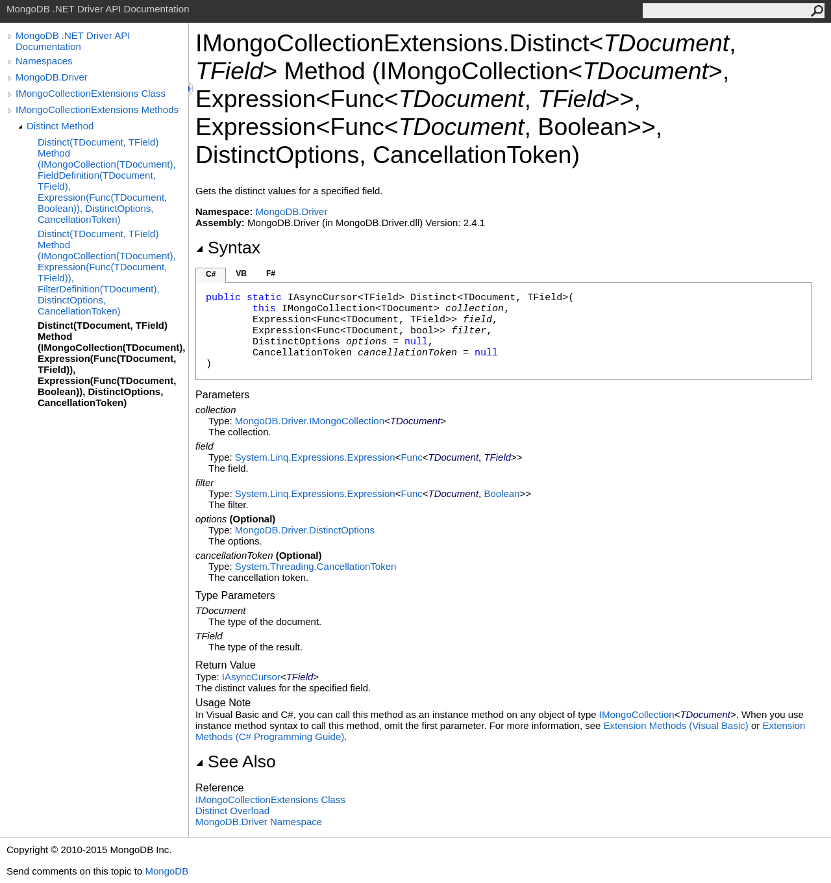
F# (270, 273)
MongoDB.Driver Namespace (258, 821)
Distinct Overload (232, 810)
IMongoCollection (637, 714)
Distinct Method (60, 125)
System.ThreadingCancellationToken (315, 566)
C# (211, 274)
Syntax (227, 247)
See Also (235, 761)
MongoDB (166, 871)
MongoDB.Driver (52, 77)
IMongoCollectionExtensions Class (91, 93)
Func (411, 457)
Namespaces (44, 60)
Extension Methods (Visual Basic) (676, 725)
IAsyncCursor (251, 676)
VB (241, 273)
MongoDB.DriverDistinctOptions (305, 529)
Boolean (501, 493)
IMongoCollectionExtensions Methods (97, 109)
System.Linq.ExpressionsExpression (315, 457)
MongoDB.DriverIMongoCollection (309, 420)
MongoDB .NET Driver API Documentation (73, 41)
